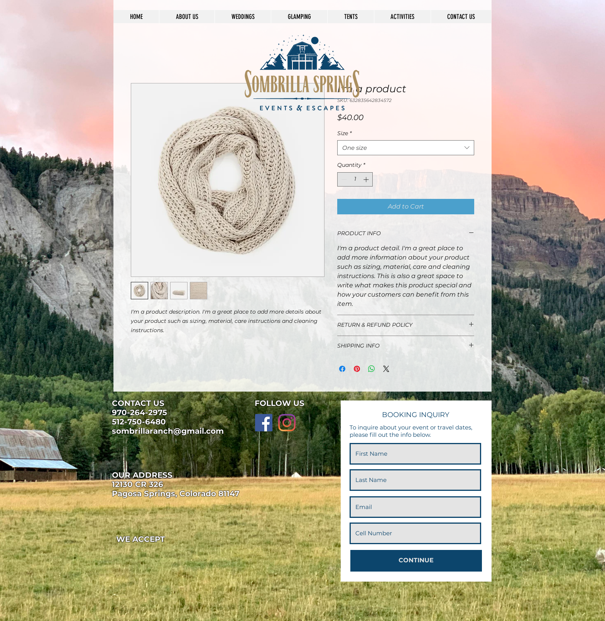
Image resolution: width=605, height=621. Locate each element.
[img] (129, 556)
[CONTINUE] (416, 561)
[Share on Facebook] (342, 368)
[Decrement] (343, 179)
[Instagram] (287, 422)
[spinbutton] (355, 179)
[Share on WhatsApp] (371, 368)
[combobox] (405, 147)
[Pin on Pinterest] (357, 368)
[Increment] (367, 179)
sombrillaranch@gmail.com (168, 431)
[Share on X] (386, 368)
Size (344, 133)
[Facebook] (263, 422)
